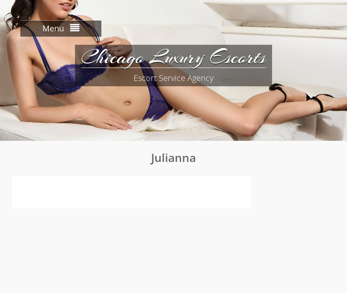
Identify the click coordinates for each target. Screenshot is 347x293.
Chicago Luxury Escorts (173, 57)
